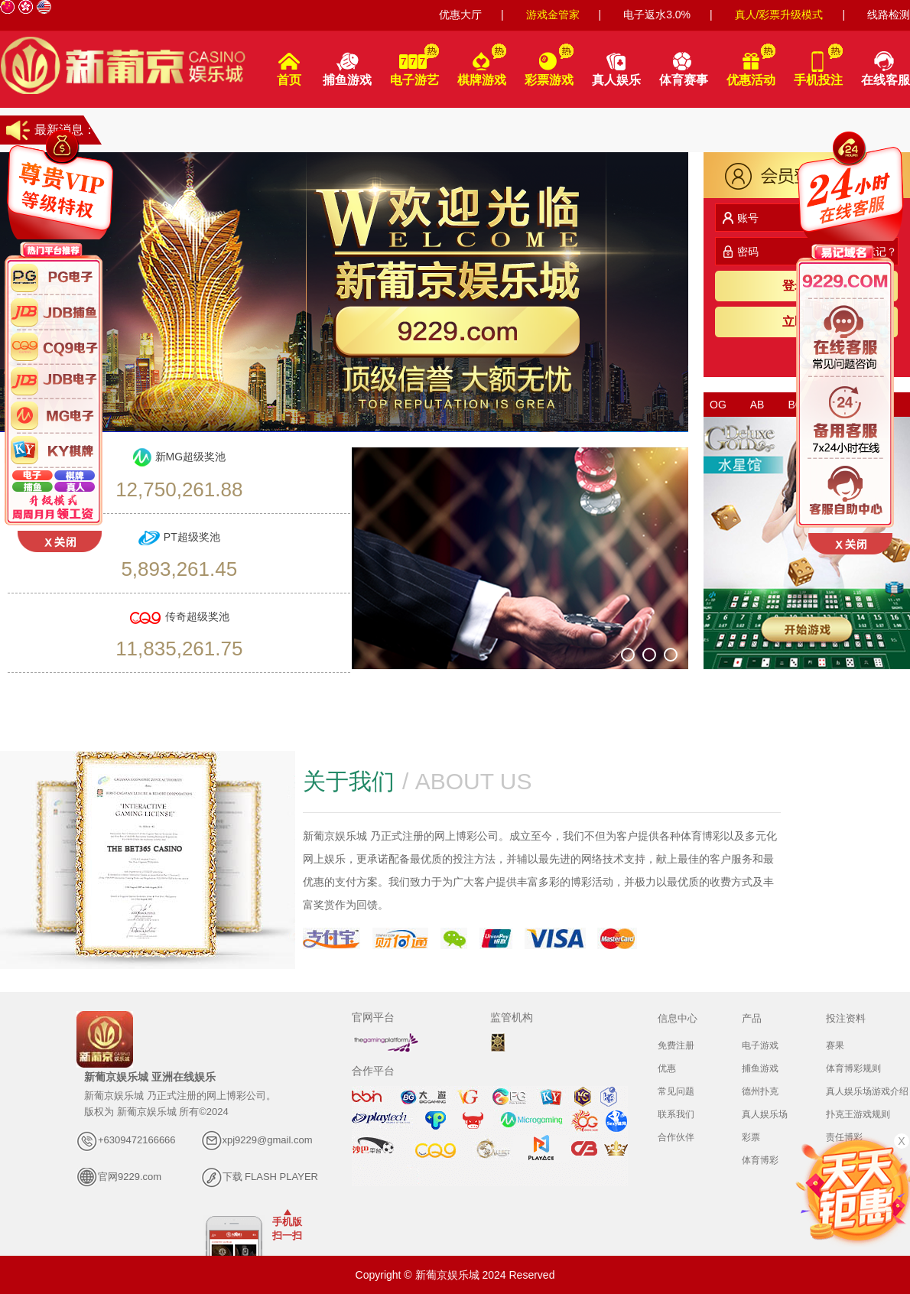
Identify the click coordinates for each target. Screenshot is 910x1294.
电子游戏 (760, 1045)
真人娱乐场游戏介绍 (867, 1091)
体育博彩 (760, 1160)
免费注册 (676, 1045)
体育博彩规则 (853, 1068)
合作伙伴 (676, 1137)
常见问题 (676, 1091)
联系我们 (676, 1114)
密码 (741, 251)
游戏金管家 (553, 14)
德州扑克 (760, 1091)
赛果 (835, 1045)
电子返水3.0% (657, 14)
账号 (741, 218)
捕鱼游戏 (760, 1068)
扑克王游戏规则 (858, 1114)
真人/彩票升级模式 (779, 14)
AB (757, 404)
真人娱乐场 (765, 1114)
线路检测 (888, 14)
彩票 (751, 1137)
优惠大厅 (460, 14)
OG (718, 404)
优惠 (667, 1068)
